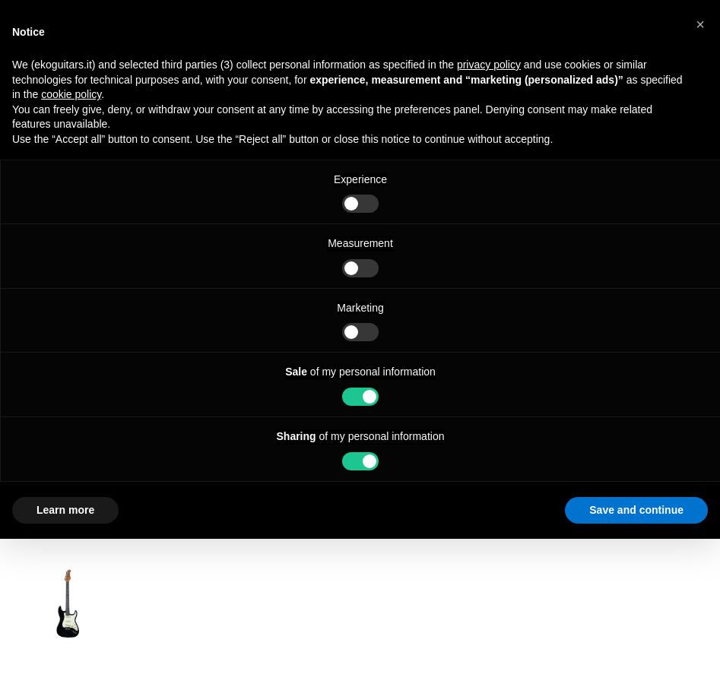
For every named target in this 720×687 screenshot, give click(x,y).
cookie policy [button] (71, 94)
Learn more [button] (65, 510)
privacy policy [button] (489, 65)
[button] (700, 24)
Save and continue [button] (636, 510)
